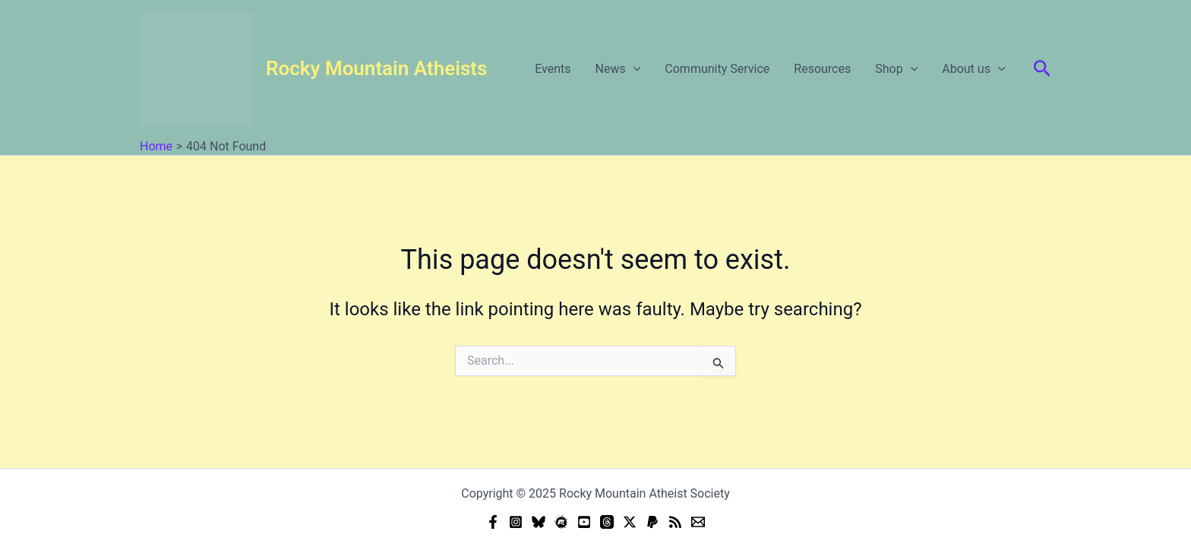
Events (552, 69)
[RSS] (675, 522)
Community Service (717, 69)
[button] (1042, 69)
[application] (633, 69)
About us (973, 69)
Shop (896, 69)
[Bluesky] (538, 522)
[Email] (698, 522)
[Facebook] (493, 522)
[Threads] (607, 522)
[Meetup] (561, 522)
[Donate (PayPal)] (652, 522)
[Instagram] (516, 522)
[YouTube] (584, 522)
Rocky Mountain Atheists (376, 68)
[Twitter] (630, 522)
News (618, 69)
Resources (822, 69)
